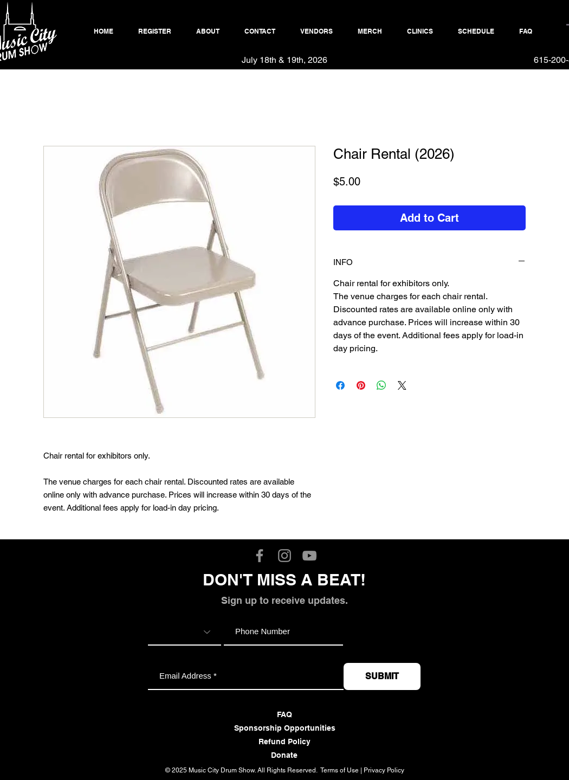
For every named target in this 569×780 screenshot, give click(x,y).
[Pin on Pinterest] (360, 385)
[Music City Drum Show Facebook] (259, 555)
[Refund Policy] (284, 742)
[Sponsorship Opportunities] (284, 728)
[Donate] (284, 755)
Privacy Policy (384, 770)
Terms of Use (339, 770)
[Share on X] (402, 385)
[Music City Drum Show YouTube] (309, 555)
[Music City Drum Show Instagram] (284, 555)
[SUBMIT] (382, 676)
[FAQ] (284, 715)
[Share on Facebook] (340, 385)
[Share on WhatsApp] (381, 385)
